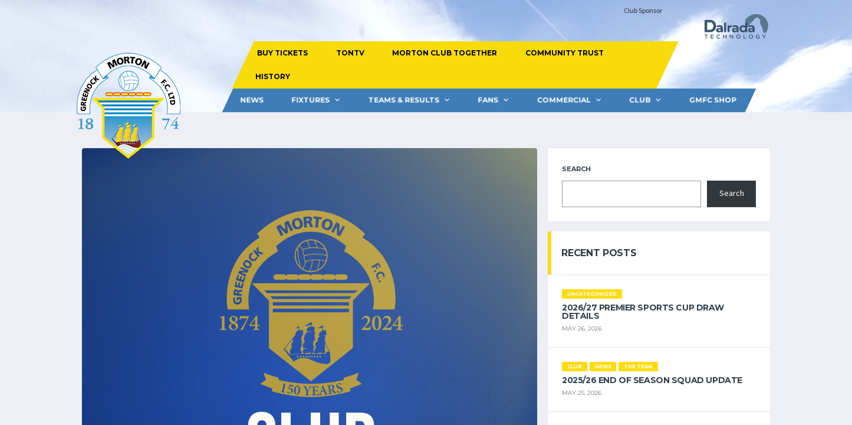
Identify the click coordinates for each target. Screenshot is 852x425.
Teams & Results (403, 100)
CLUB (639, 100)
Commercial (563, 100)
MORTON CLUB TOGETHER (444, 52)
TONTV (350, 52)
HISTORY (272, 76)
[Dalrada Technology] (731, 30)
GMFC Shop (712, 100)
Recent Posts (598, 253)
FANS (488, 100)
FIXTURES (310, 100)
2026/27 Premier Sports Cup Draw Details (642, 311)
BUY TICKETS (282, 52)
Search (576, 169)
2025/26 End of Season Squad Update (652, 380)
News (251, 100)
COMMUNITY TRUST (564, 52)
